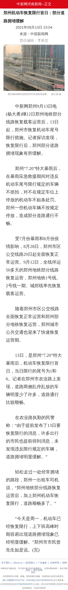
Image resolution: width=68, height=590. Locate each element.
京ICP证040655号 (44, 580)
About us (17, 562)
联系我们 (30, 562)
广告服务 (42, 562)
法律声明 (54, 562)
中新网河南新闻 (29, 4)
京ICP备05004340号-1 (24, 584)
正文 (47, 4)
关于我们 (5, 562)
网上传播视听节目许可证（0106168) (19, 580)
